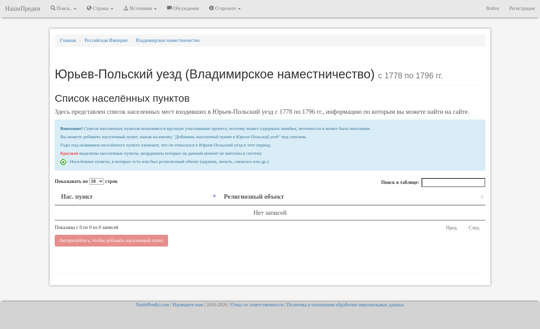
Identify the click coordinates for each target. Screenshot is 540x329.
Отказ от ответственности (256, 304)
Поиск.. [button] (64, 8)
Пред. (452, 227)
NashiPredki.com (152, 304)
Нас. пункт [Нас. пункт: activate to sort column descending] (77, 196)
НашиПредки (22, 8)
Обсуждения (183, 8)
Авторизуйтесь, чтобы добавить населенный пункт (111, 240)
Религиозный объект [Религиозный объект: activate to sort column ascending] (254, 196)
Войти (492, 8)
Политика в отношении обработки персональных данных (345, 304)
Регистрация (522, 8)
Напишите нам (188, 304)
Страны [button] (100, 8)
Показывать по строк (86, 181)
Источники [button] (140, 8)
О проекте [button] (224, 8)
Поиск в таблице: (433, 182)
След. (474, 227)
